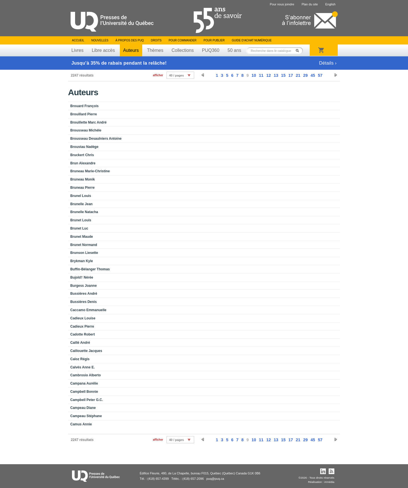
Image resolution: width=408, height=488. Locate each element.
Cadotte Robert (82, 334)
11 (261, 75)
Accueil (78, 40)
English (330, 4)
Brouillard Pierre (83, 114)
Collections (182, 50)
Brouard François (84, 106)
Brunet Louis (80, 220)
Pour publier (214, 40)
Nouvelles (99, 40)
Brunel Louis (80, 196)
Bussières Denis (83, 302)
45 (313, 75)
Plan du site (309, 4)
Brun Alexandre (82, 163)
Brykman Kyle (81, 261)
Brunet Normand (83, 245)
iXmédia (329, 481)
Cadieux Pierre (82, 326)
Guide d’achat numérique (252, 40)
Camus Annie (81, 424)
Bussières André (83, 294)
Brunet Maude (81, 237)
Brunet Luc (79, 228)
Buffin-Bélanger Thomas (90, 269)
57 (320, 75)
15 (283, 75)
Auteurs (131, 50)
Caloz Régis (80, 359)
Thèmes (155, 50)
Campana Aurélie (84, 383)
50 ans (234, 50)
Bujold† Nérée (81, 277)
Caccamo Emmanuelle (88, 310)
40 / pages (176, 75)
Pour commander (182, 40)
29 (305, 75)
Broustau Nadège (84, 147)
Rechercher (299, 50)
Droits (156, 40)
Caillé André (80, 343)
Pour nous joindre (282, 4)
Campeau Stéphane (86, 416)
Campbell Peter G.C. (86, 400)
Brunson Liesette (84, 253)
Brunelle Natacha (84, 212)
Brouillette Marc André (88, 122)
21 (298, 75)
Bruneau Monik (82, 179)
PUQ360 (210, 50)
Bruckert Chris (82, 155)
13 (276, 75)
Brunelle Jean (81, 204)
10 (254, 75)
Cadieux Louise (82, 318)
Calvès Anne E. (82, 367)
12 (268, 75)
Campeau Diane (83, 408)
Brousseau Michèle (85, 130)
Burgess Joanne (83, 286)
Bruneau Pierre (82, 188)
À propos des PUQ (129, 40)
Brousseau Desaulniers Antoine (96, 139)
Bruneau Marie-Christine (90, 171)
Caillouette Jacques (86, 351)
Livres (77, 50)
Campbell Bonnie (84, 392)
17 (290, 75)
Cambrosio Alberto (85, 375)
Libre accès (103, 50)
